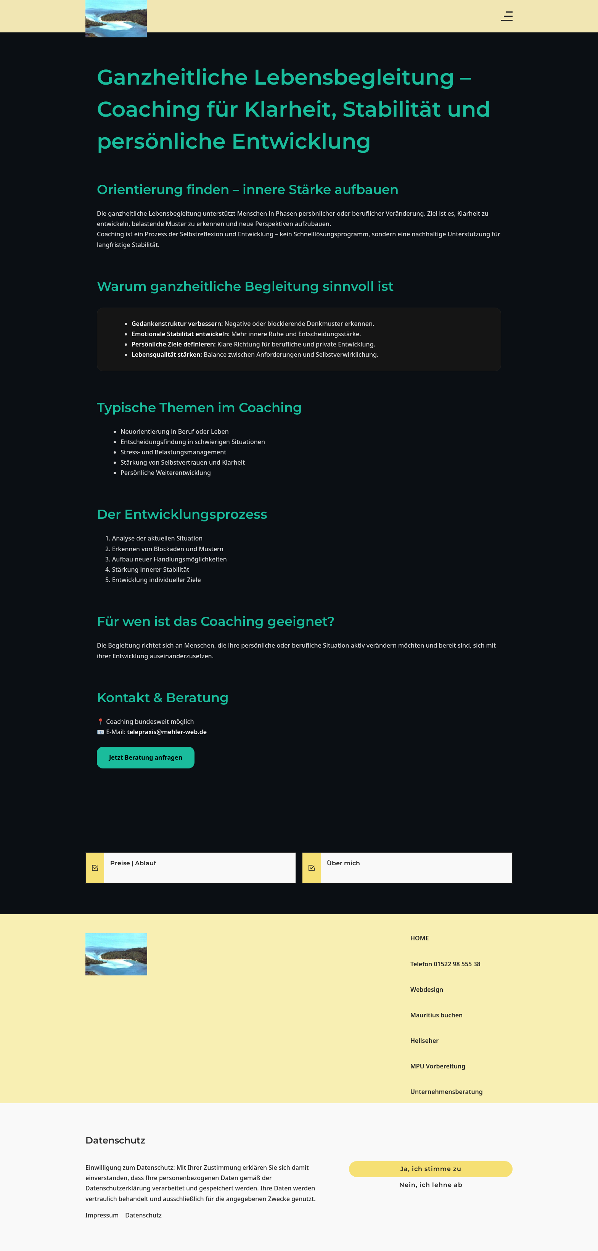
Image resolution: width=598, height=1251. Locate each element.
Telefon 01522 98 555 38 (445, 964)
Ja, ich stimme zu (430, 1168)
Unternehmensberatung (446, 1091)
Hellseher (424, 1040)
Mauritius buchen (436, 1015)
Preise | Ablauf (133, 863)
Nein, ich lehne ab (431, 1184)
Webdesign (426, 989)
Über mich (343, 863)
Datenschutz (143, 1215)
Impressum (102, 1215)
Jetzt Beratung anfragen (145, 757)
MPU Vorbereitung (437, 1066)
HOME (419, 938)
